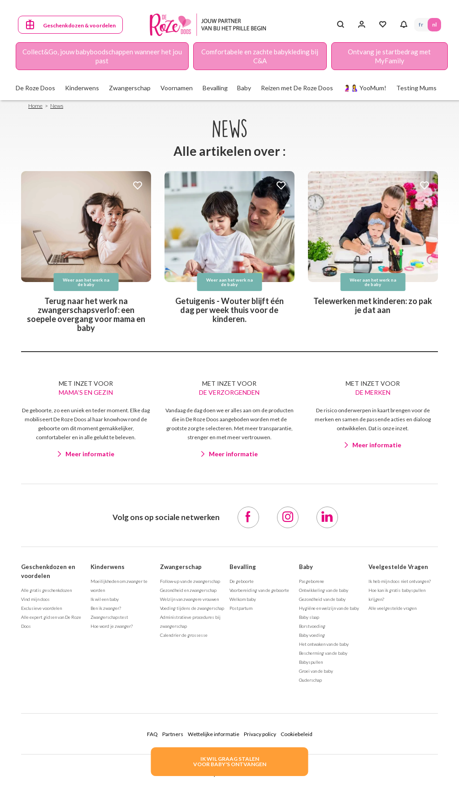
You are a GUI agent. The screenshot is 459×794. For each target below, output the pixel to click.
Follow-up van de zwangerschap (190, 581)
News (56, 105)
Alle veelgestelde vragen (392, 608)
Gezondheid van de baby (322, 599)
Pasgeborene (311, 581)
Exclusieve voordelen (41, 608)
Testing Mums (416, 88)
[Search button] (340, 25)
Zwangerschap (181, 566)
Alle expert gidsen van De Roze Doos (51, 621)
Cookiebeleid (296, 734)
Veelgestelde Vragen (398, 566)
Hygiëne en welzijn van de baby (329, 608)
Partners (172, 734)
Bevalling (243, 566)
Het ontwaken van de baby (324, 644)
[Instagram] (288, 517)
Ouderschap (310, 680)
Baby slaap (309, 617)
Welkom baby (243, 599)
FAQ (152, 734)
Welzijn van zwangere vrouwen (189, 599)
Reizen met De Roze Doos (297, 88)
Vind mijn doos (35, 599)
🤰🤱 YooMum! (364, 88)
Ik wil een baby (105, 599)
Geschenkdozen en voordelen (48, 571)
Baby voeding (312, 635)
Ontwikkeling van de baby (323, 590)
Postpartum (241, 608)
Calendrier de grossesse (184, 635)
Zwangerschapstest (109, 617)
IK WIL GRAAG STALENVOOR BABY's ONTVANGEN (229, 761)
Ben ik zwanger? (106, 608)
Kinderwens (108, 566)
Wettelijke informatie (213, 734)
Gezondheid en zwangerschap (188, 590)
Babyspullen (311, 662)
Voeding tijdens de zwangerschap (192, 608)
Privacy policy (260, 734)
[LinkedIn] (327, 517)
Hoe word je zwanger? (112, 626)
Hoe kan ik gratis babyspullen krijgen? (396, 594)
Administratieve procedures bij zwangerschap (190, 621)
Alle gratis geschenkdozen (46, 590)
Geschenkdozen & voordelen (79, 25)
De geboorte (242, 581)
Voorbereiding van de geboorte (259, 590)
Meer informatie (89, 454)
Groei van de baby (316, 671)
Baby (306, 566)
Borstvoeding (312, 626)
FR (421, 24)
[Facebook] (248, 517)
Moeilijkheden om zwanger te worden (119, 585)
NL (434, 24)
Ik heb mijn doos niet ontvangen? (399, 581)
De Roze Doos (35, 88)
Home (35, 105)
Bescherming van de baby (323, 653)
